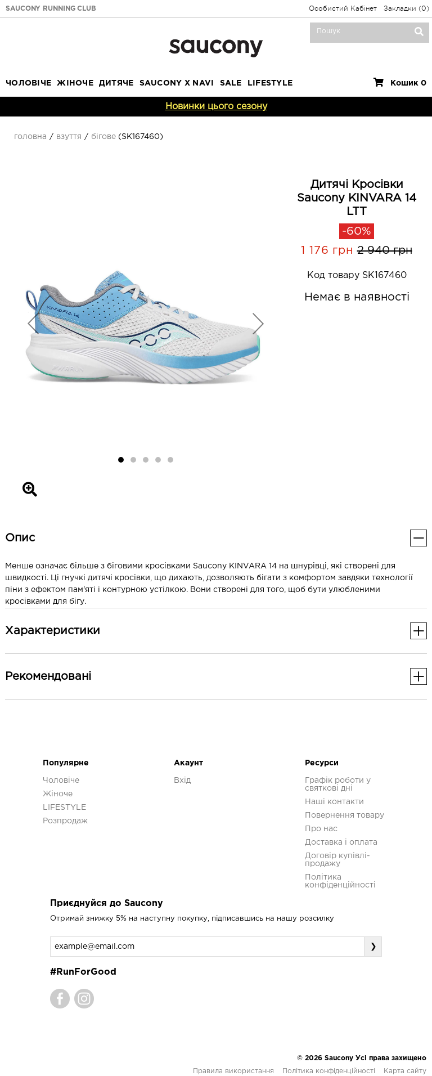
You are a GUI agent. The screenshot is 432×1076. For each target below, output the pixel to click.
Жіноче (75, 83)
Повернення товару (344, 815)
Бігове (103, 136)
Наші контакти (334, 802)
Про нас (321, 829)
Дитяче (116, 83)
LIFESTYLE (270, 83)
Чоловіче (28, 83)
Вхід (182, 780)
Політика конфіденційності (328, 1071)
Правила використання (233, 1071)
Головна (30, 136)
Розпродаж (65, 821)
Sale (231, 83)
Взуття (69, 136)
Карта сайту (405, 1071)
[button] (33, 323)
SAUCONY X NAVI (177, 83)
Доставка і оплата (341, 842)
